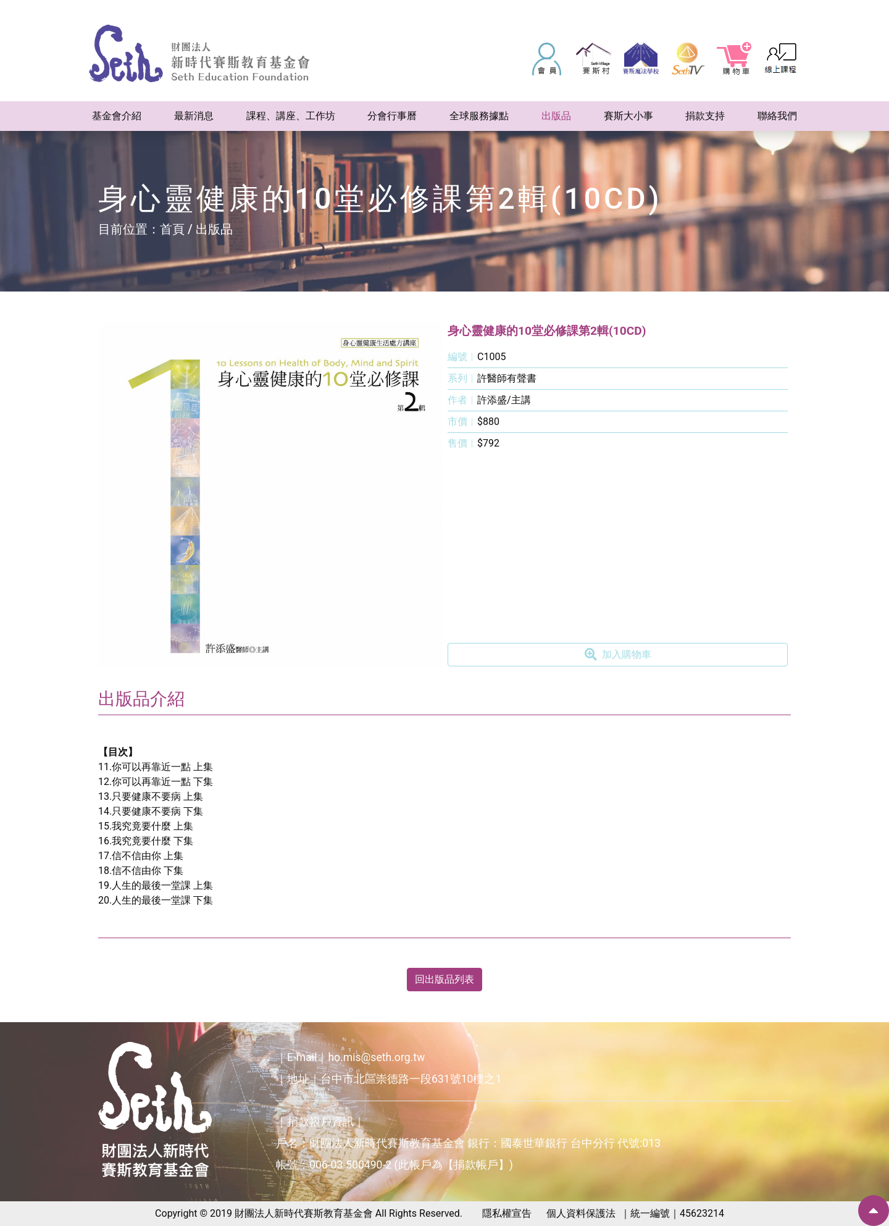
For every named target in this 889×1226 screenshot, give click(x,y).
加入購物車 (618, 655)
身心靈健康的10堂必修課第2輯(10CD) (547, 331)
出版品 (214, 229)
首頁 (172, 229)
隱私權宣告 (507, 1213)
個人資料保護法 (581, 1213)
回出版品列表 (444, 979)
